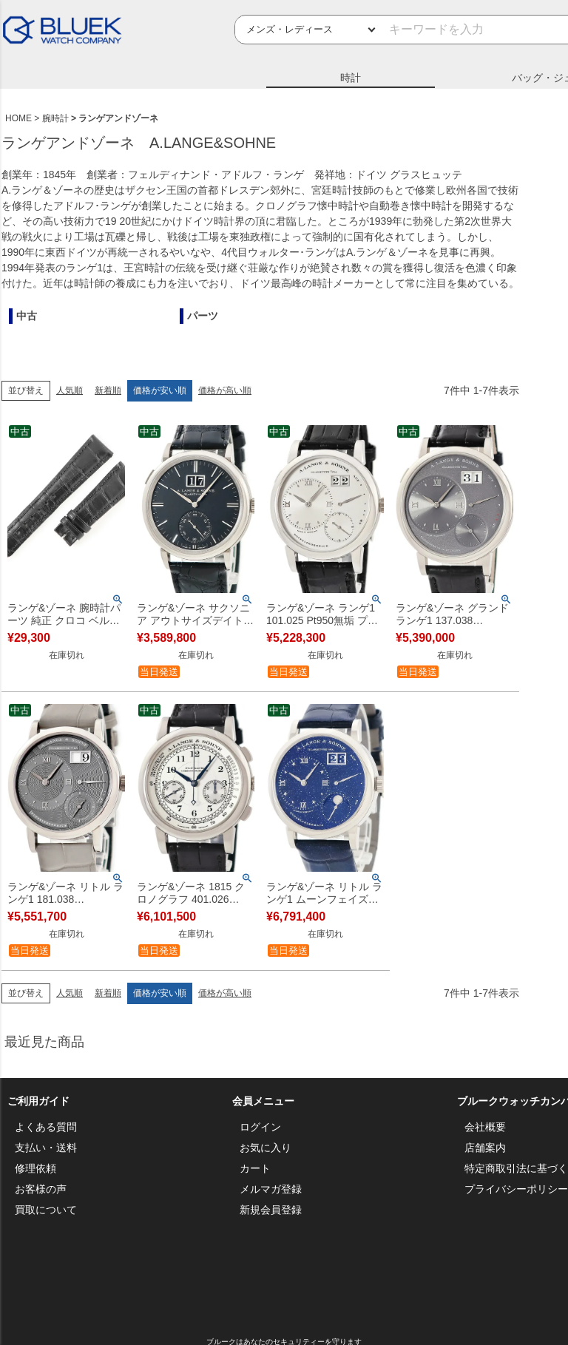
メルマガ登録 (271, 1189)
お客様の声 (41, 1189)
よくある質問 (46, 1127)
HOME (18, 118)
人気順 (69, 390)
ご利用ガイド (38, 1101)
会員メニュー (263, 1101)
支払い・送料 (46, 1147)
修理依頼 (35, 1168)
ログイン (260, 1127)
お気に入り (265, 1147)
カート (255, 1168)
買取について (46, 1210)
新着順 (108, 390)
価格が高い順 (224, 390)
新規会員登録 (271, 1210)
